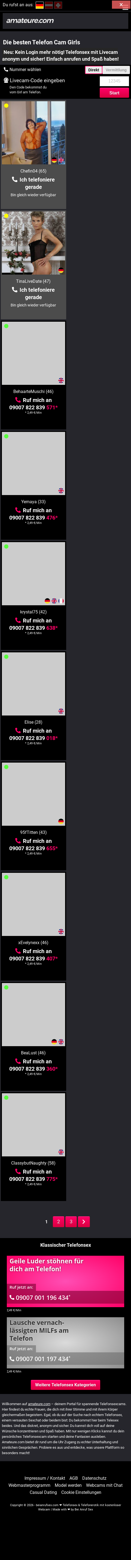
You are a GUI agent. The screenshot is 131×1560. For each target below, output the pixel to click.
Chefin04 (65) (33, 171)
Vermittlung (116, 70)
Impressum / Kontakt (45, 1478)
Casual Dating (43, 1492)
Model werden (68, 1485)
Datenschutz (94, 1478)
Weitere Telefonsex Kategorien (65, 1384)
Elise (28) (99, 391)
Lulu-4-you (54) (98, 722)
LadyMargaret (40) (33, 722)
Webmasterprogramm (29, 1485)
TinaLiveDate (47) (98, 171)
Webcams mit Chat (104, 1485)
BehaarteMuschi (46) (33, 281)
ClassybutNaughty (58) (99, 612)
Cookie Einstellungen (81, 1492)
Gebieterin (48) (98, 832)
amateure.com (39, 1404)
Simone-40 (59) (99, 1163)
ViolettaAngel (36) (98, 1052)
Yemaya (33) (98, 281)
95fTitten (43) (32, 501)
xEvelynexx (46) (99, 501)
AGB (73, 1478)
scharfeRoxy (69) (32, 1052)
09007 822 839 (32, 297)
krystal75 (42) (32, 391)
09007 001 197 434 (40, 1359)
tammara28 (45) (32, 1163)
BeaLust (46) (32, 612)
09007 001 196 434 (40, 1297)
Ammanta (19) (33, 832)
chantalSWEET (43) (98, 942)
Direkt (93, 70)
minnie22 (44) (32, 942)
